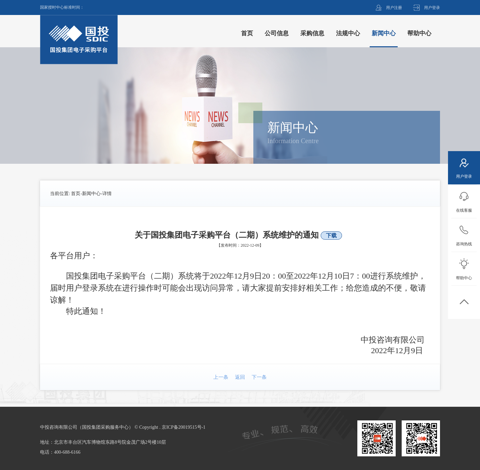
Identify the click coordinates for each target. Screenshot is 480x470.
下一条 (259, 377)
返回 (240, 377)
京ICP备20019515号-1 (183, 427)
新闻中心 (91, 193)
